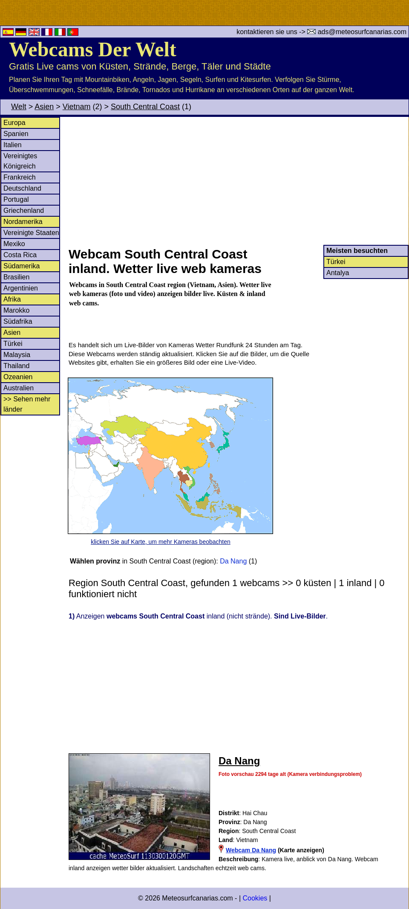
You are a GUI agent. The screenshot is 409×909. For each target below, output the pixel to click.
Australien (18, 388)
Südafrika (17, 321)
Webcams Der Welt (92, 49)
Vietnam (77, 106)
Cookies (254, 898)
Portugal (16, 199)
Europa (14, 122)
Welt (18, 106)
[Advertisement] (238, 181)
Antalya (337, 272)
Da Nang (233, 561)
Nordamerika (23, 221)
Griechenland (23, 210)
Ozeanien (18, 376)
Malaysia (16, 354)
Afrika (12, 299)
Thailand (16, 365)
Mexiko (14, 243)
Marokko (16, 310)
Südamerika (21, 266)
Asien (44, 106)
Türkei (12, 343)
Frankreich (19, 177)
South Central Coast (145, 106)
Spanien (16, 133)
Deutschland (22, 188)
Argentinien (20, 288)
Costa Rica (20, 254)
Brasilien (16, 277)
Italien (12, 144)
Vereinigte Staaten (31, 232)
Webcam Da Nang (251, 850)
